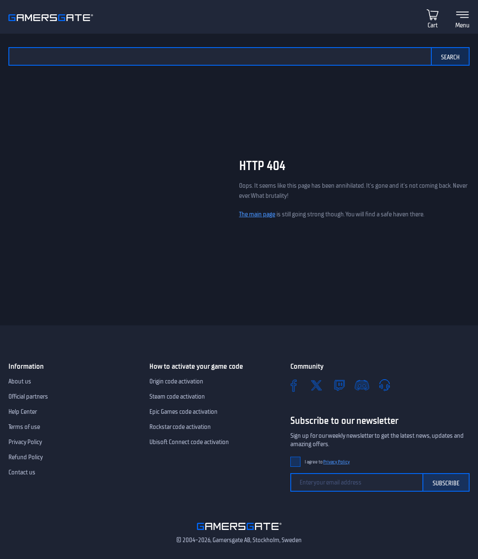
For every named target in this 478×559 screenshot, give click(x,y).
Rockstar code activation (180, 427)
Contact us (21, 472)
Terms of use (24, 427)
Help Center (22, 411)
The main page (257, 214)
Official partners (28, 396)
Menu (462, 25)
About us (19, 381)
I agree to (327, 462)
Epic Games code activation (183, 411)
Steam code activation (177, 396)
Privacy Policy (25, 442)
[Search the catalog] (219, 56)
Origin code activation (176, 381)
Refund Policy (25, 457)
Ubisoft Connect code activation (189, 442)
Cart (433, 25)
